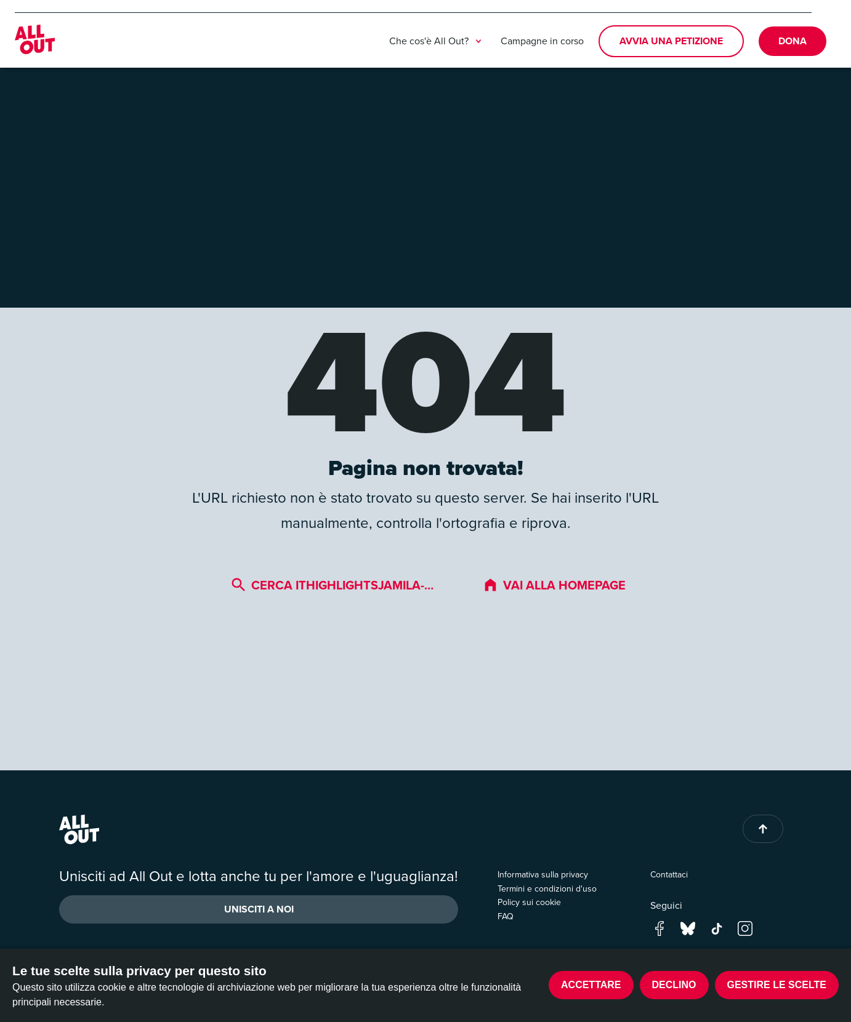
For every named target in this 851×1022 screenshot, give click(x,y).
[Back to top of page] (763, 829)
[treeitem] (478, 41)
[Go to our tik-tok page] (716, 927)
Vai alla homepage (554, 585)
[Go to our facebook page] (659, 927)
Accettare (591, 985)
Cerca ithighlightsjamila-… (332, 585)
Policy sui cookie (529, 902)
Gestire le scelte (777, 985)
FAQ (506, 916)
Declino (674, 985)
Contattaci (669, 874)
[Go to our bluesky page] (687, 927)
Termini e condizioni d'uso (547, 888)
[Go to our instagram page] (745, 927)
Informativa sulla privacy (543, 874)
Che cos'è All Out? (437, 41)
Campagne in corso (542, 41)
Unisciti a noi (259, 909)
